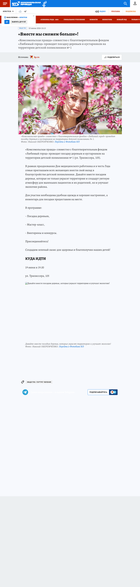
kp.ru (36, 57)
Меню (3, 3)
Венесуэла (107, 19)
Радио (102, 11)
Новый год (122, 19)
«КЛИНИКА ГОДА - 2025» (49, 19)
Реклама (115, 11)
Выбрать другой (19, 22)
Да (7, 22)
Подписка (131, 11)
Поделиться (112, 57)
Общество (22, 28)
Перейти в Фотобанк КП (67, 142)
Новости (94, 19)
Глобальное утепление (74, 19)
